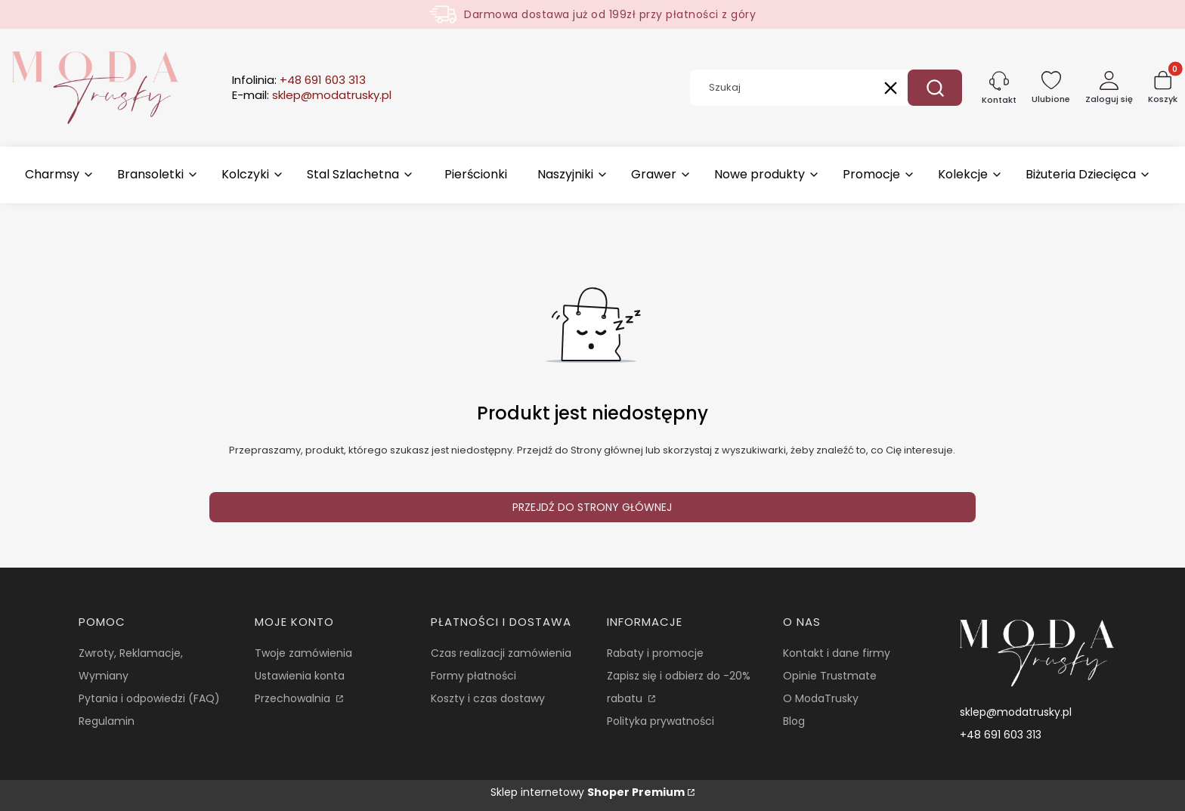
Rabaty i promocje (655, 653)
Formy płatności (473, 675)
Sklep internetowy (587, 792)
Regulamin (107, 721)
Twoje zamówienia (303, 653)
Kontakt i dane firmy (836, 653)
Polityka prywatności (660, 721)
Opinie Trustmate (830, 675)
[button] (935, 88)
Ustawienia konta (300, 675)
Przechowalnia (294, 698)
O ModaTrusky (821, 698)
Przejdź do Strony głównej (592, 507)
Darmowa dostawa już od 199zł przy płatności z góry (610, 14)
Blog (794, 721)
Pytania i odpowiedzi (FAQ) (149, 698)
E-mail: (311, 95)
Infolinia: (299, 80)
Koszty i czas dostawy (488, 698)
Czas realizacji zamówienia (501, 653)
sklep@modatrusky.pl (1016, 712)
